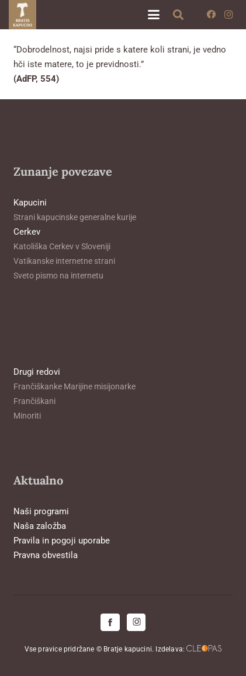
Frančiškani (34, 401)
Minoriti (27, 415)
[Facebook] (211, 14)
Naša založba (39, 526)
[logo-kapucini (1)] (22, 14)
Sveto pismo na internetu (58, 275)
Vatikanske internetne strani (64, 261)
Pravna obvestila (45, 555)
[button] (154, 14)
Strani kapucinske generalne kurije (74, 217)
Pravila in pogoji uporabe (61, 540)
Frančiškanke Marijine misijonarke (74, 386)
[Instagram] (228, 14)
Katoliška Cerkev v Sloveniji (61, 246)
